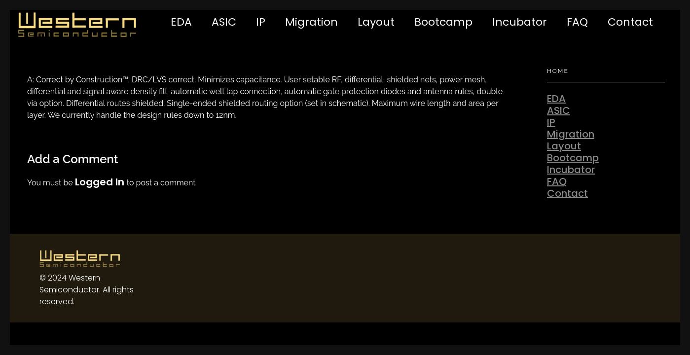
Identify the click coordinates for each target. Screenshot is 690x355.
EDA (181, 22)
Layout (376, 22)
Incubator (519, 22)
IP (260, 22)
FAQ (577, 22)
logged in (101, 182)
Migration (311, 22)
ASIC (224, 22)
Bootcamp (443, 22)
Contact (630, 22)
